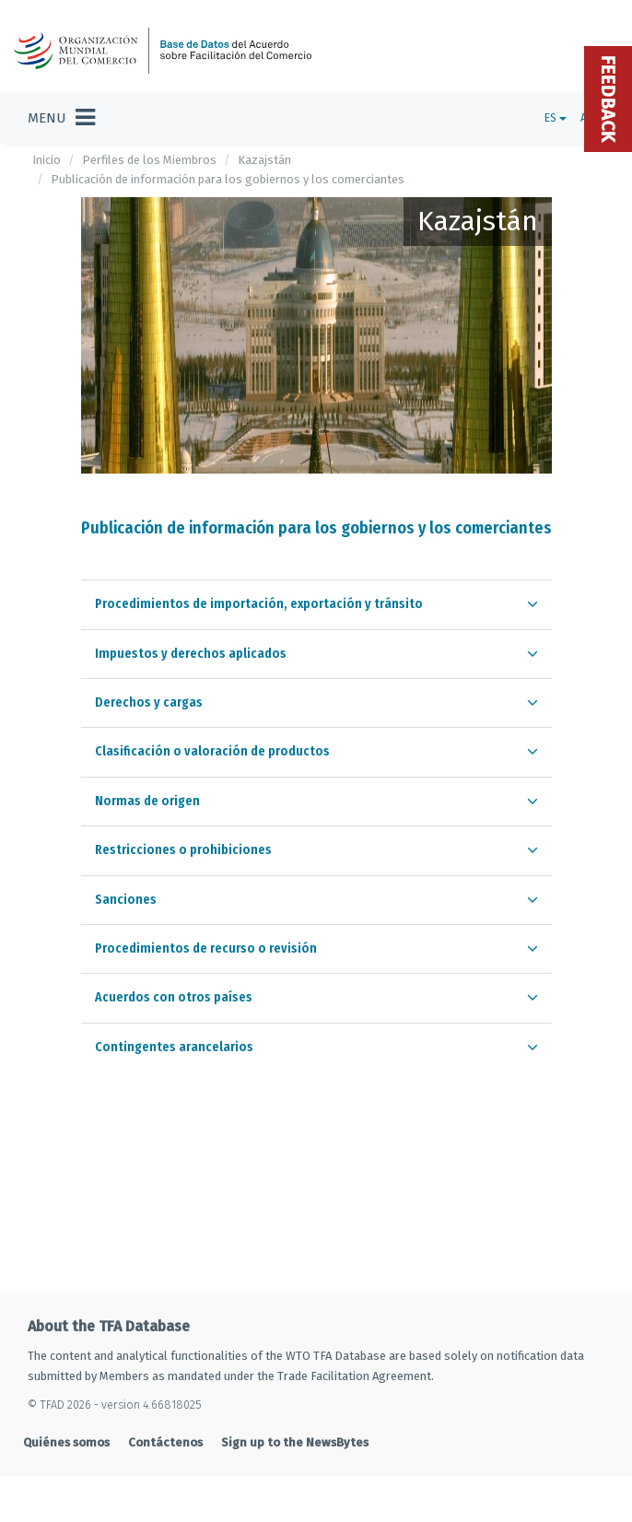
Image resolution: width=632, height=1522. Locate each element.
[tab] (316, 604)
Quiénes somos (66, 1442)
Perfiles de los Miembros (149, 160)
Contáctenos (165, 1442)
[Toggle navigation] (61, 118)
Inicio (46, 160)
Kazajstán (264, 160)
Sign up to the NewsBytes (295, 1442)
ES (555, 117)
